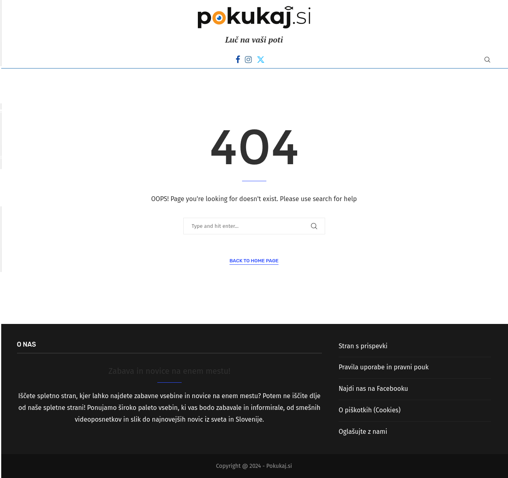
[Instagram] (248, 59)
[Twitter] (260, 59)
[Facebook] (237, 59)
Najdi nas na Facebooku (373, 388)
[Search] (487, 60)
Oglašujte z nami (363, 431)
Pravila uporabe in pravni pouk (384, 367)
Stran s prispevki (363, 346)
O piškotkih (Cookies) (370, 410)
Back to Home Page (254, 261)
